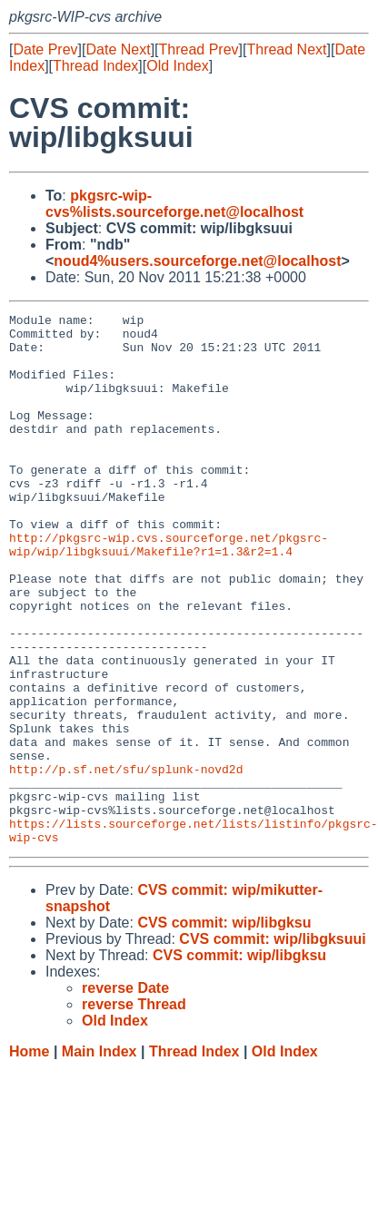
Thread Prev (199, 49)
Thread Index (95, 66)
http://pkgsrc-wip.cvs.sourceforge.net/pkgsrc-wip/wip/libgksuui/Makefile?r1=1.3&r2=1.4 (168, 591)
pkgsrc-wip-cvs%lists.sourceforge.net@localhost (174, 204)
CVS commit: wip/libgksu (224, 1028)
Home (29, 1157)
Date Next (117, 49)
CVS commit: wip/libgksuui (272, 1045)
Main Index (99, 1157)
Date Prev (45, 49)
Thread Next (286, 49)
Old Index (177, 66)
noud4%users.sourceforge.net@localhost (197, 261)
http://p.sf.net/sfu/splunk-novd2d (126, 861)
